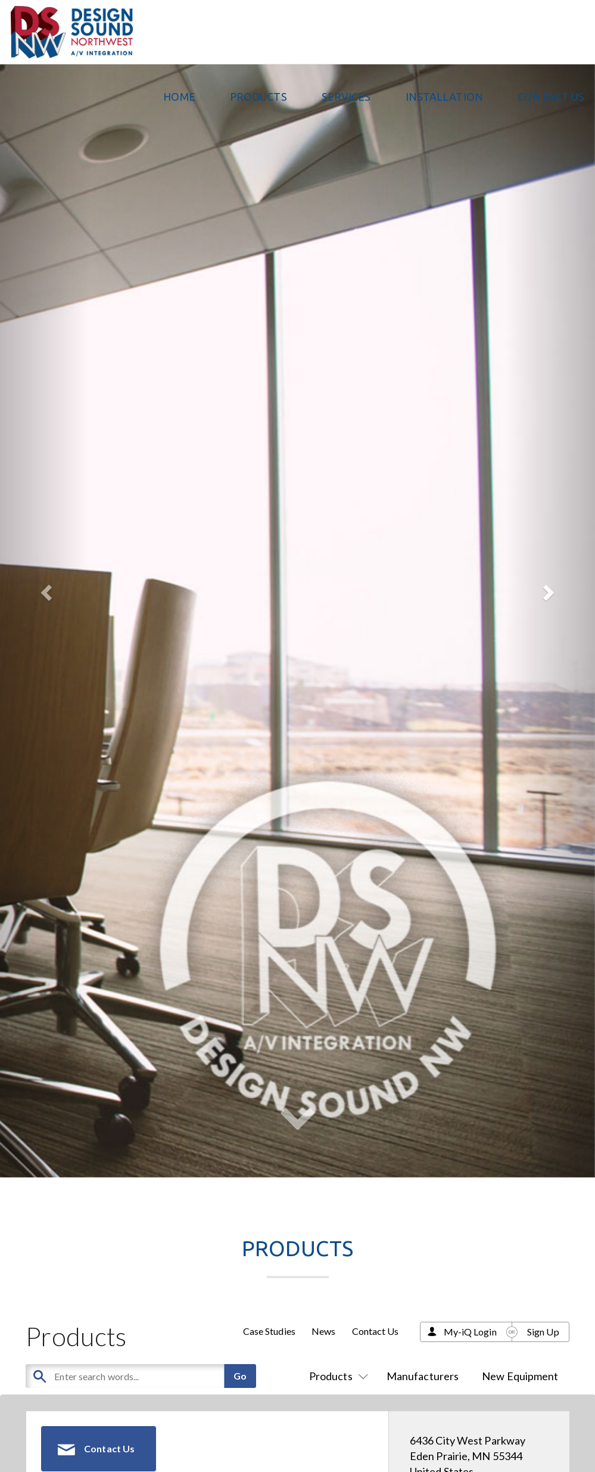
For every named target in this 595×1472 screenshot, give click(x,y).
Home (179, 97)
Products (336, 1376)
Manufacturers (423, 1376)
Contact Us (551, 97)
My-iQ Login (470, 1331)
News (323, 1331)
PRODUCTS (258, 97)
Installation (444, 97)
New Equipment (520, 1376)
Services (346, 97)
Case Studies (269, 1331)
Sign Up (543, 1331)
